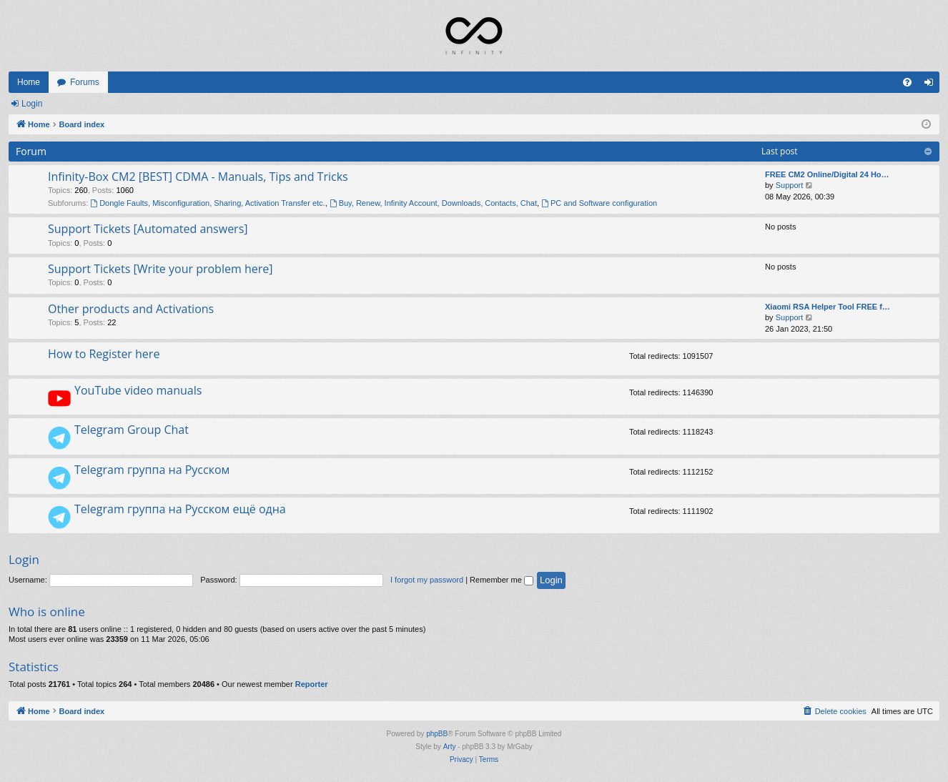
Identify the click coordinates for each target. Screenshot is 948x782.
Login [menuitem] (931, 85)
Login (31, 104)
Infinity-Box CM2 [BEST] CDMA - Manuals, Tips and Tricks (198, 176)
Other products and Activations (131, 309)
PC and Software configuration (599, 203)
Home (28, 82)
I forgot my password (426, 579)
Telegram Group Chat (131, 429)
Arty (449, 747)
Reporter (311, 684)
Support (790, 185)
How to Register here (103, 354)
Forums (84, 82)
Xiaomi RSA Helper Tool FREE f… (827, 306)
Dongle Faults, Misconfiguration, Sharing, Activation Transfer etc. (207, 203)
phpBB (437, 734)
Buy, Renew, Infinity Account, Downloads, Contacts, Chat (433, 203)
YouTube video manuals (138, 390)
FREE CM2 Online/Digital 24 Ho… (827, 174)
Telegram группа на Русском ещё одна (180, 509)
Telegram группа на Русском (151, 469)
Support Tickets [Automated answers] (148, 229)
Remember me (501, 579)
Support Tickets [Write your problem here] (160, 269)
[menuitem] (907, 82)
